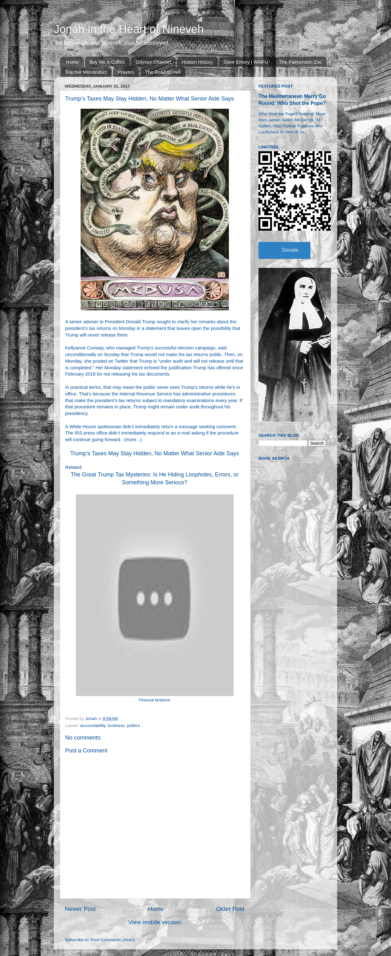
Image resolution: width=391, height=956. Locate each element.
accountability (92, 725)
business (116, 725)
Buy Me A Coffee (107, 62)
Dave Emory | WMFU (246, 62)
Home (72, 62)
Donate (290, 250)
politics (133, 725)
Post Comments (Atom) (113, 939)
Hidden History (197, 62)
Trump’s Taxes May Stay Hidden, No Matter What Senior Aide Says (154, 453)
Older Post (230, 909)
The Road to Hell (163, 72)
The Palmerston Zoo (300, 62)
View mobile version (154, 922)
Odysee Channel (153, 62)
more (131, 439)
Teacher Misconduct (86, 72)
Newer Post (80, 909)
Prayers (126, 72)
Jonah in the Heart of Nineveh (129, 29)
